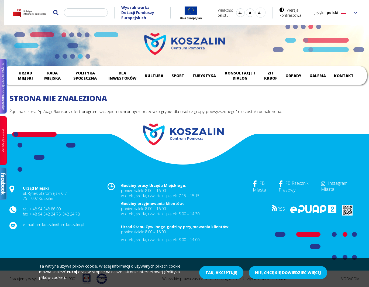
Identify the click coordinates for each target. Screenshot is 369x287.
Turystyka (204, 75)
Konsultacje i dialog (240, 75)
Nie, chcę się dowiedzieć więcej (288, 272)
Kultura (154, 75)
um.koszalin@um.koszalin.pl (60, 224)
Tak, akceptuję (221, 272)
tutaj (72, 271)
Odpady (293, 75)
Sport (177, 75)
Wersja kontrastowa (290, 13)
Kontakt (344, 75)
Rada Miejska (52, 75)
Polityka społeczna (85, 75)
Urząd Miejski (25, 75)
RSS (278, 209)
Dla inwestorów (122, 75)
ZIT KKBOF (270, 75)
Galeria (317, 75)
